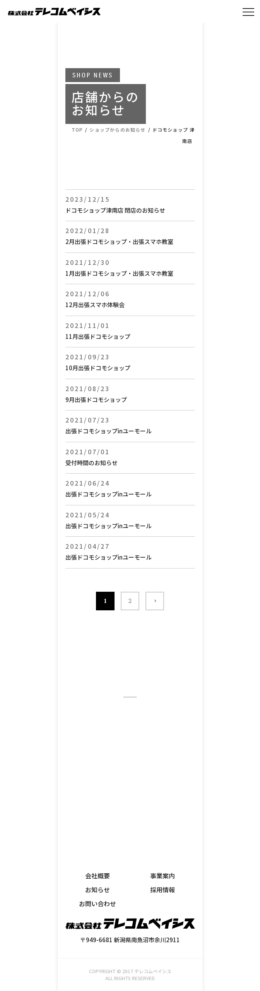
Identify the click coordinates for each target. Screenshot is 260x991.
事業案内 (162, 875)
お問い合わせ (97, 903)
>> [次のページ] (154, 601)
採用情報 (162, 889)
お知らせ (97, 889)
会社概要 (97, 875)
